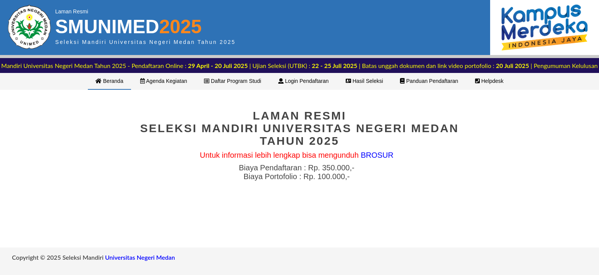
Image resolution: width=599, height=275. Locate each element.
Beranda (109, 81)
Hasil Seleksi (364, 81)
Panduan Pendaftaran (429, 81)
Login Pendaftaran (303, 81)
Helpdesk (489, 81)
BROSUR (377, 155)
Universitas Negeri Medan (140, 257)
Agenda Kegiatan (163, 81)
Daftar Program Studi (232, 81)
